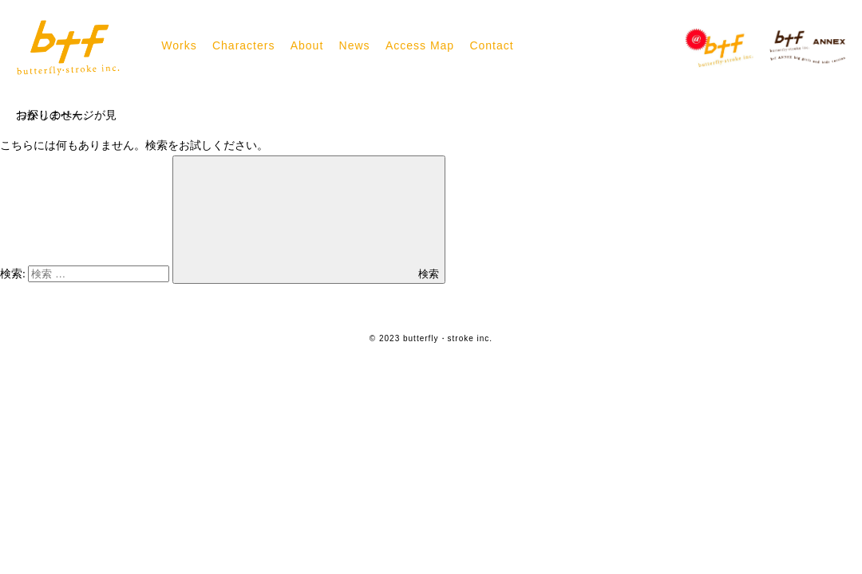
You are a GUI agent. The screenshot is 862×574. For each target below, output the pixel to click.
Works (178, 45)
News (354, 45)
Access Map (420, 45)
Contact (491, 45)
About (307, 45)
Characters (243, 45)
